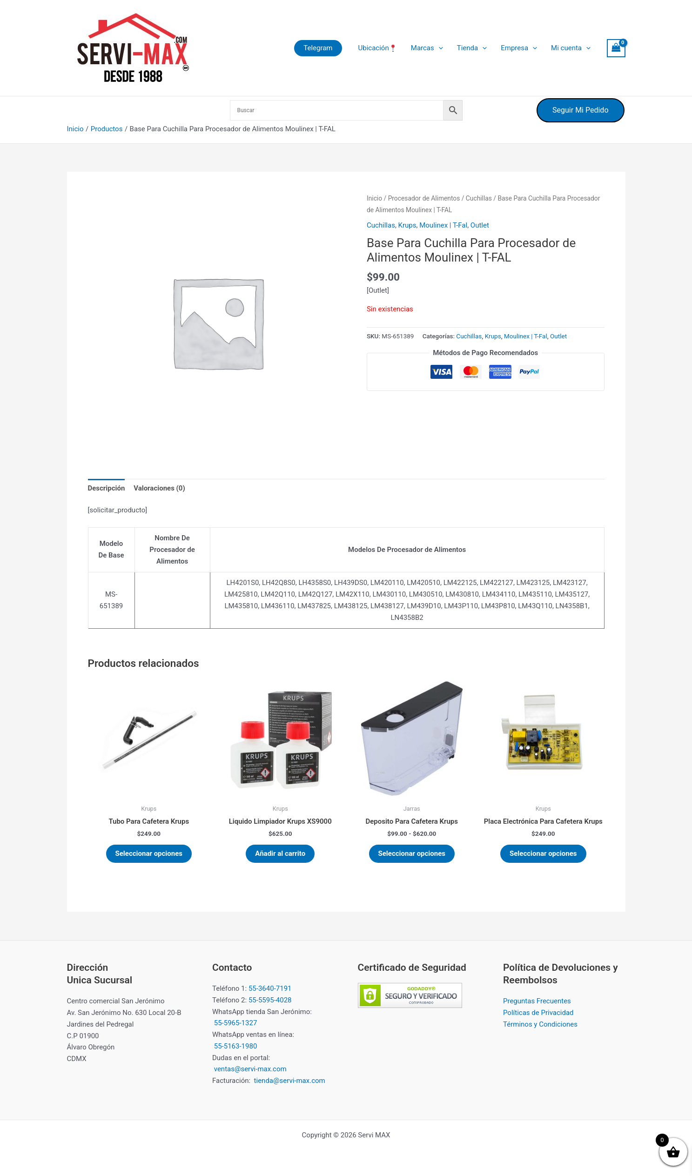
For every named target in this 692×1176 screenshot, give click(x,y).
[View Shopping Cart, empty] (616, 48)
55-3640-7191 (270, 988)
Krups (407, 225)
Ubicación (377, 48)
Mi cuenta (571, 48)
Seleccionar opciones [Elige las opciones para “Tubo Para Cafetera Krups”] (149, 853)
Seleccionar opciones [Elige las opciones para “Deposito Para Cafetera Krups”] (412, 853)
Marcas (427, 48)
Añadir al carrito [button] (280, 853)
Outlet (479, 225)
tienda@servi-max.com (289, 1080)
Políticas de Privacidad (538, 1012)
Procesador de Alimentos (424, 198)
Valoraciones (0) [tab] (159, 488)
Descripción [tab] (106, 488)
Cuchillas (479, 198)
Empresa (519, 48)
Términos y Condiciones (540, 1024)
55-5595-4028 (270, 1000)
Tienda (472, 48)
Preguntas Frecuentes (537, 1001)
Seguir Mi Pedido (580, 110)
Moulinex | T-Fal (443, 225)
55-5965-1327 (235, 1023)
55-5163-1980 (235, 1046)
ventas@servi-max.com (250, 1069)
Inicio (374, 198)
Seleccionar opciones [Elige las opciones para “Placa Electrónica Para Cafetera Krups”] (543, 853)
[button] (318, 48)
